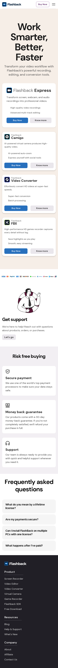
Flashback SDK (12, 604)
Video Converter (13, 588)
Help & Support (13, 629)
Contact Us (10, 659)
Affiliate (8, 654)
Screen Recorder (13, 578)
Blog (7, 624)
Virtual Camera (12, 594)
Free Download (13, 609)
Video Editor (11, 583)
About (7, 649)
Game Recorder (13, 599)
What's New (11, 634)
